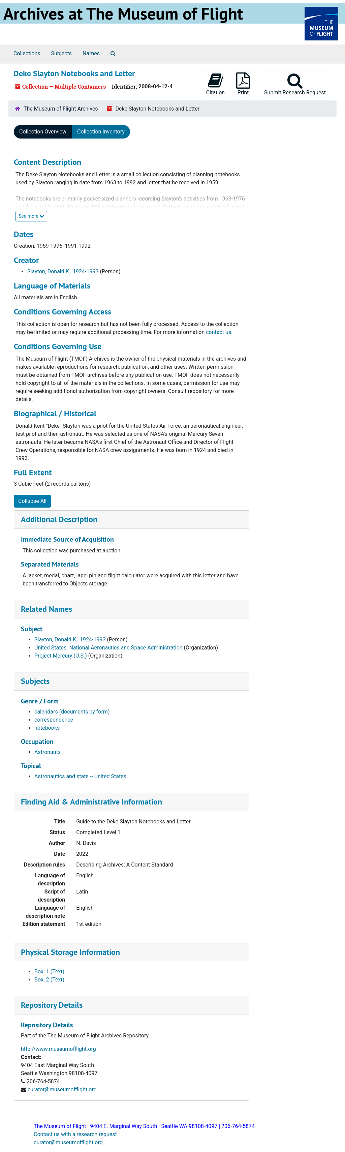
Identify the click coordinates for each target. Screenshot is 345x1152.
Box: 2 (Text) (49, 979)
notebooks (47, 728)
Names (91, 53)
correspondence (53, 720)
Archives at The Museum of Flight (123, 13)
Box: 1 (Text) (49, 971)
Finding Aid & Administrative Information (91, 801)
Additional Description (59, 519)
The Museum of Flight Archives (61, 108)
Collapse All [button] (32, 501)
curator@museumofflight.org (62, 1089)
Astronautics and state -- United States (80, 776)
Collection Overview (42, 131)
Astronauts (47, 752)
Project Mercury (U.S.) (60, 656)
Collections (26, 53)
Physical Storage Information (70, 952)
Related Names (46, 609)
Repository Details (52, 1005)
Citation (215, 84)
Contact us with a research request (75, 1134)
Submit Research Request (295, 84)
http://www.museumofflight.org (58, 1049)
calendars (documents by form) (71, 711)
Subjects (61, 53)
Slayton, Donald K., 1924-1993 (62, 271)
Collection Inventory (101, 131)
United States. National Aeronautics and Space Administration (108, 647)
